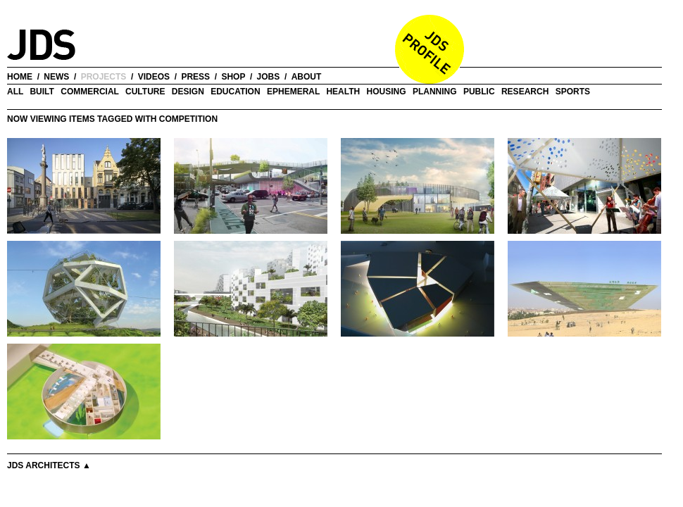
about (307, 77)
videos (154, 77)
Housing (386, 91)
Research (525, 91)
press (195, 77)
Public (479, 91)
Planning (435, 91)
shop (233, 77)
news (56, 77)
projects (104, 77)
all (15, 91)
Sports (573, 91)
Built (42, 91)
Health (343, 91)
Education (235, 91)
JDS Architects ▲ (49, 465)
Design (188, 91)
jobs (268, 77)
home (19, 77)
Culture (145, 91)
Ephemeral (293, 91)
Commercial (89, 91)
